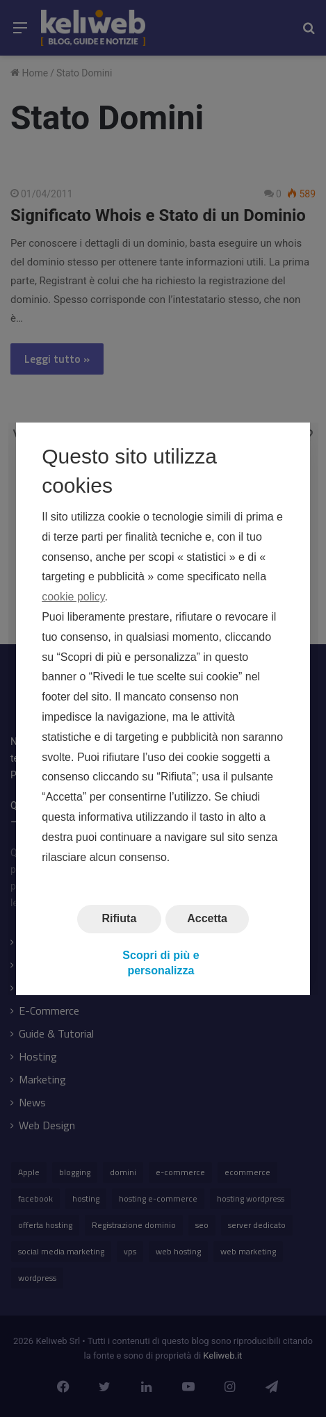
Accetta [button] (207, 918)
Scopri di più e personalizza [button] (160, 962)
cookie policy (73, 597)
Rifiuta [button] (118, 918)
